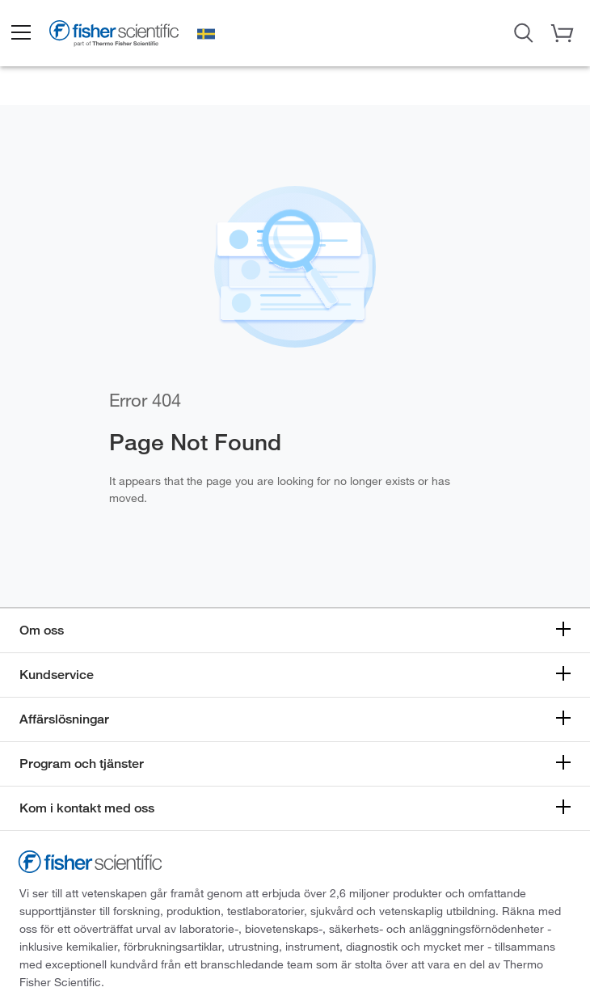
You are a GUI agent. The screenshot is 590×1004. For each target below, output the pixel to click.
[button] (20, 33)
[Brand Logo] (114, 35)
